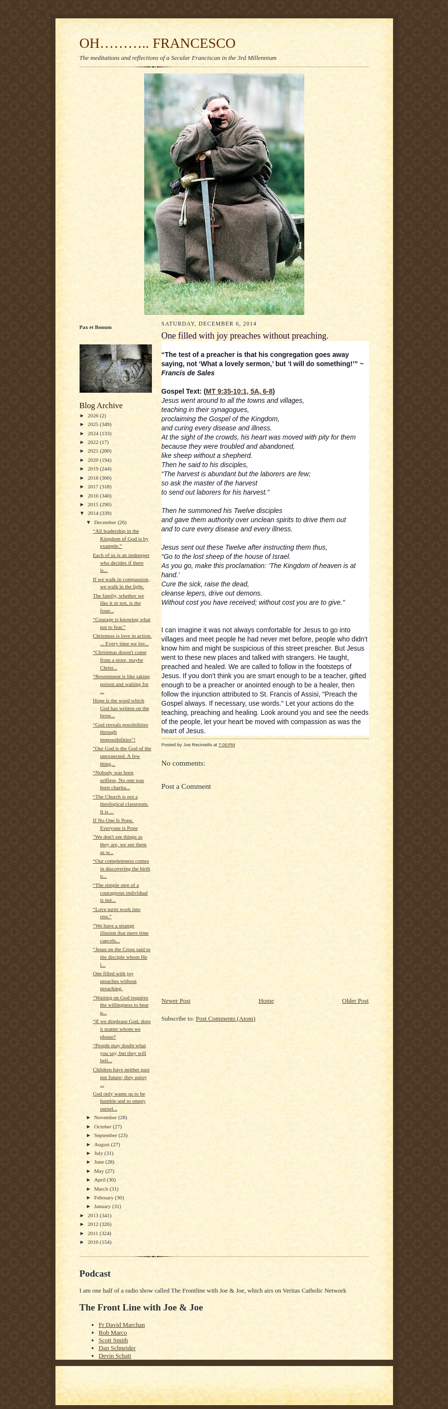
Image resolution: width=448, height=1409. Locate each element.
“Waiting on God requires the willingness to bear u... (121, 1005)
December (106, 522)
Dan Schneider (117, 1348)
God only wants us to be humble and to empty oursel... (119, 1101)
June (99, 1162)
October (103, 1126)
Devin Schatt (115, 1355)
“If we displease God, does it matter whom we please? (121, 1028)
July (99, 1153)
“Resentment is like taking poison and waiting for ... (121, 683)
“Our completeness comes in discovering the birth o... (121, 868)
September (106, 1135)
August (102, 1144)
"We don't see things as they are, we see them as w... (119, 844)
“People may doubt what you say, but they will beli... (119, 1052)
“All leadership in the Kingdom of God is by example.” (121, 538)
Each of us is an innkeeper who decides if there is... (121, 562)
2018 (94, 478)
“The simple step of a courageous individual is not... (120, 892)
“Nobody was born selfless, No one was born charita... (118, 779)
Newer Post (176, 1000)
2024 (94, 433)
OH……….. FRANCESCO (158, 43)
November (106, 1117)
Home (266, 1000)
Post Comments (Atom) (226, 1018)
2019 (94, 468)
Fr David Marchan (122, 1324)
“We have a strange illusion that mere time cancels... (121, 933)
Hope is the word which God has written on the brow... (121, 707)
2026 (94, 415)
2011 (94, 1233)
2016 (94, 495)
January (103, 1206)
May (99, 1171)
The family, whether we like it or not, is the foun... (118, 603)
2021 (94, 451)
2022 (94, 442)
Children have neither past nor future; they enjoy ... (121, 1077)
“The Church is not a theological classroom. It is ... (121, 804)
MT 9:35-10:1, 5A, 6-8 (239, 391)
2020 (94, 460)
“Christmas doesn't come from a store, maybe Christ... (119, 659)
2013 (94, 1215)
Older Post (355, 1000)
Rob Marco (113, 1332)
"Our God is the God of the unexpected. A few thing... (122, 755)
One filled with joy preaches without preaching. (114, 980)
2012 (94, 1224)
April (100, 1179)
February (104, 1197)
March (101, 1189)
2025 (94, 424)
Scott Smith (113, 1340)
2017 (94, 486)
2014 (94, 513)
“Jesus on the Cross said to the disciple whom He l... (121, 956)
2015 (94, 504)
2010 (94, 1242)
